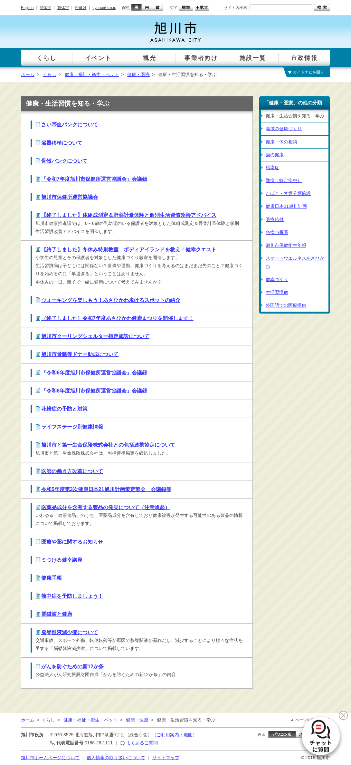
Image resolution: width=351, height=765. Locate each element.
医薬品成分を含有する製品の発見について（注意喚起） (105, 507)
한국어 (80, 7)
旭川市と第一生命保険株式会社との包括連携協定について (108, 445)
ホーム (27, 74)
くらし (49, 74)
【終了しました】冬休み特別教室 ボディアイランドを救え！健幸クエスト (128, 249)
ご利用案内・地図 (175, 734)
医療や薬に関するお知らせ (72, 542)
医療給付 (275, 219)
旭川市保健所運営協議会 (69, 197)
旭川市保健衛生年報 (286, 245)
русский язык (104, 7)
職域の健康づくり (284, 128)
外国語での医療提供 (286, 305)
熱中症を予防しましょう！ (72, 596)
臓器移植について (61, 143)
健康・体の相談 (281, 141)
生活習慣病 (277, 292)
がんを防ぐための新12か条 (72, 666)
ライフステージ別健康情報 (72, 427)
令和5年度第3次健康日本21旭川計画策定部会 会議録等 (106, 489)
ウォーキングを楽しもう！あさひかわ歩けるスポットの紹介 (110, 300)
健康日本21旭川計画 (286, 206)
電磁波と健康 (56, 614)
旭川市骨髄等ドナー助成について (80, 354)
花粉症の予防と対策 (64, 409)
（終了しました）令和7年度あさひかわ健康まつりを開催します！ (117, 318)
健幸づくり (277, 279)
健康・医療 (138, 74)
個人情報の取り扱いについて (116, 757)
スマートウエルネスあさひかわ (295, 262)
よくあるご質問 (142, 742)
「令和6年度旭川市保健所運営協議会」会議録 (94, 372)
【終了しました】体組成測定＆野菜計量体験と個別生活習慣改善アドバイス (128, 215)
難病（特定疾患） (284, 180)
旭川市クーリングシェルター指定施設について (95, 336)
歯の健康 (275, 154)
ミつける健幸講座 (61, 560)
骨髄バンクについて (64, 161)
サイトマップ (165, 757)
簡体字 (45, 7)
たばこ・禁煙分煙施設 (288, 193)
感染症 (272, 167)
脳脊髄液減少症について (69, 632)
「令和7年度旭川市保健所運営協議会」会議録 (94, 179)
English (27, 7)
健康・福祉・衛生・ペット (92, 74)
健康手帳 (51, 578)
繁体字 (63, 7)
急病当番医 (277, 232)
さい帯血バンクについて (69, 124)
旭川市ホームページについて (50, 757)
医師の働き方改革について (72, 471)
